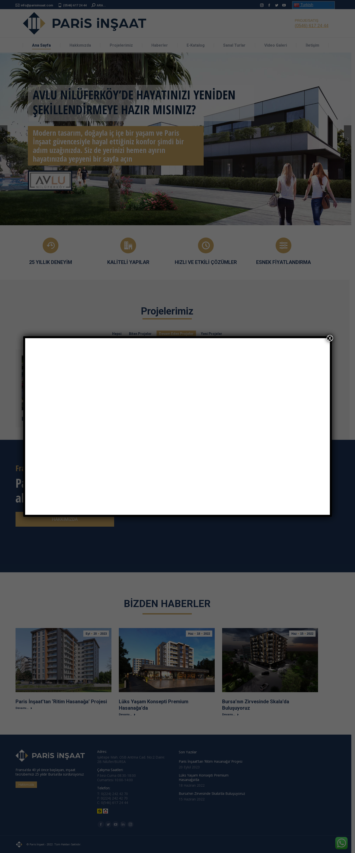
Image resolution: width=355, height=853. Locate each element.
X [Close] (330, 338)
